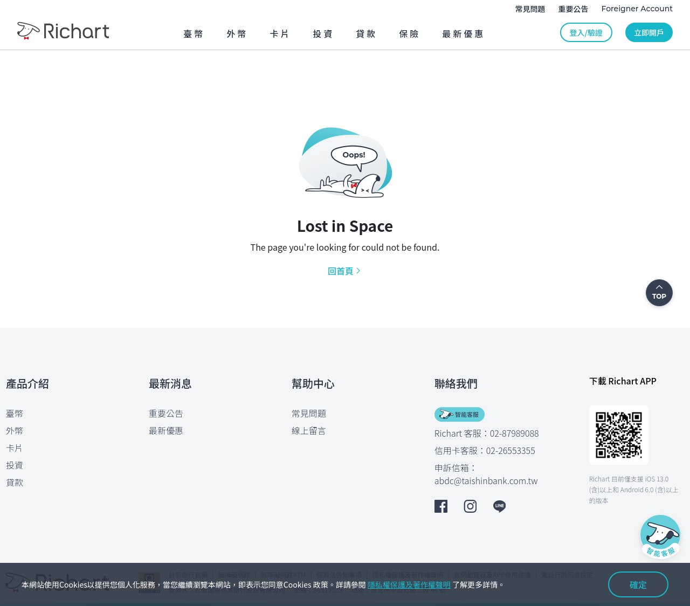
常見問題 (309, 413)
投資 (14, 464)
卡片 (14, 447)
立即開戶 (649, 32)
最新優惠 (166, 430)
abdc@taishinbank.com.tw (486, 480)
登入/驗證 (586, 32)
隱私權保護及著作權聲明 (409, 584)
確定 (638, 584)
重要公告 (166, 413)
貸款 (14, 482)
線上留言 (309, 430)
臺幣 (14, 413)
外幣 (14, 430)
